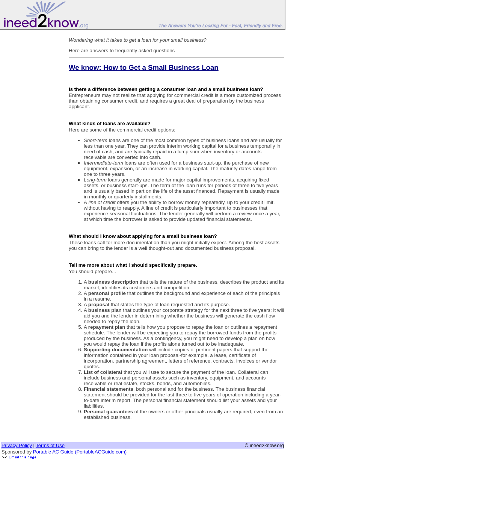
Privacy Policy (17, 445)
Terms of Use (50, 445)
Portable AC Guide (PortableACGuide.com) (80, 452)
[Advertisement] (31, 144)
